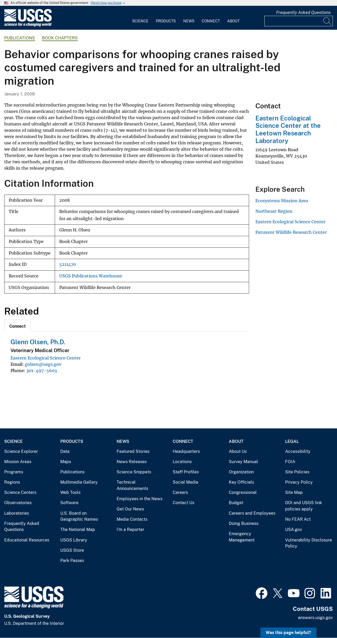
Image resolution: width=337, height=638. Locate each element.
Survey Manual (243, 461)
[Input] (298, 21)
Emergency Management (242, 537)
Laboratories (16, 513)
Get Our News (130, 509)
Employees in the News (139, 498)
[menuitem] (140, 18)
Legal (292, 441)
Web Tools (70, 492)
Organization (241, 471)
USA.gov (293, 529)
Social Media (185, 482)
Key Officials (241, 482)
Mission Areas (17, 461)
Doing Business (244, 523)
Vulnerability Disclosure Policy (308, 543)
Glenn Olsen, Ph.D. (38, 342)
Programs (13, 471)
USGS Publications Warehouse (90, 276)
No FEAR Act (298, 519)
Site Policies (297, 471)
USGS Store (72, 550)
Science (140, 21)
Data (65, 451)
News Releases (132, 461)
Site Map (294, 492)
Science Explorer (21, 451)
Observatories (18, 502)
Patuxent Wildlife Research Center (291, 232)
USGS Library (73, 540)
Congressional (243, 492)
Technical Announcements (132, 485)
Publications (19, 38)
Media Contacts (132, 519)
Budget (236, 502)
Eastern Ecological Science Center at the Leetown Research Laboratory (288, 129)
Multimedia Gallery (79, 482)
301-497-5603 (41, 370)
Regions (12, 482)
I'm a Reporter (130, 529)
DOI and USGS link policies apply (303, 506)
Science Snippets (134, 471)
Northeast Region (274, 211)
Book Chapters (60, 38)
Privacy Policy (299, 482)
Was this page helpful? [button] (288, 632)
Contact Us (183, 502)
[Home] (28, 25)
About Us (238, 451)
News (188, 21)
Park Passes (72, 560)
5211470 (67, 264)
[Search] (327, 21)
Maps (65, 461)
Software (69, 502)
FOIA (290, 461)
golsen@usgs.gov (43, 364)
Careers (180, 492)
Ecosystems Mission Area (281, 200)
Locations (182, 461)
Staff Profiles (186, 471)
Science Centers (20, 492)
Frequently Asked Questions (303, 12)
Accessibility (297, 451)
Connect (211, 21)
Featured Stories (133, 451)
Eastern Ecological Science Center (46, 358)
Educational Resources (26, 540)
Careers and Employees (252, 513)
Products (166, 21)
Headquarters (186, 451)
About (233, 21)
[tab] (17, 326)
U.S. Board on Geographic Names (79, 516)
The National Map (77, 529)
